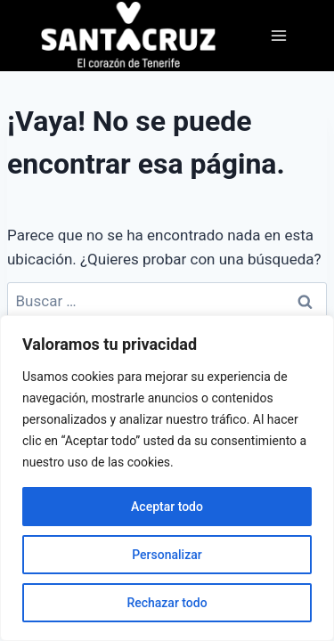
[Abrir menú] (278, 35)
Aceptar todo (167, 506)
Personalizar (166, 555)
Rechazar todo (166, 603)
